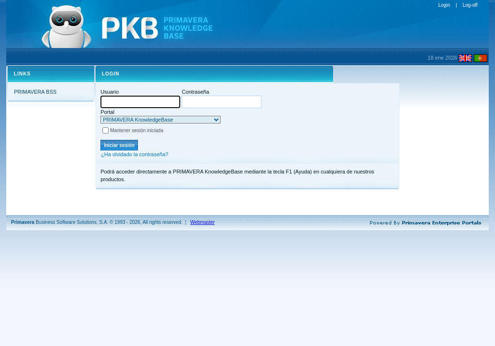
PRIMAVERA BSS (35, 92)
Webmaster (202, 222)
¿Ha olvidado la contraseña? (134, 154)
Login (444, 5)
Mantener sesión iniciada (136, 130)
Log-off (470, 5)
